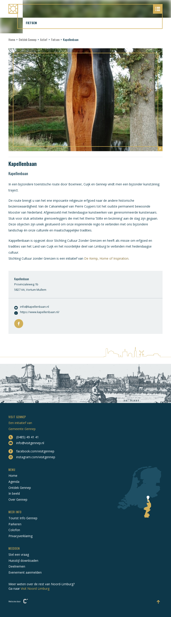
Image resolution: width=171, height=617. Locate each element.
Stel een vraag (18, 554)
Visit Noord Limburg (35, 588)
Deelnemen (16, 566)
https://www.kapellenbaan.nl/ (36, 312)
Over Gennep (17, 499)
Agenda (13, 481)
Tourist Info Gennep (22, 518)
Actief (43, 39)
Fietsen (55, 39)
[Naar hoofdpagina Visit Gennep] (85, 9)
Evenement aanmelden (25, 572)
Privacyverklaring (20, 536)
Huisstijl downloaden (23, 560)
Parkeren (14, 524)
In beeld (14, 493)
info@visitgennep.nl (26, 443)
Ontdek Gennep (28, 39)
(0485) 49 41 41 (23, 437)
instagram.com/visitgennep (31, 457)
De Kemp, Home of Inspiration (106, 258)
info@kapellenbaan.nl (31, 307)
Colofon (14, 530)
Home (11, 39)
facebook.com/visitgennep (31, 451)
